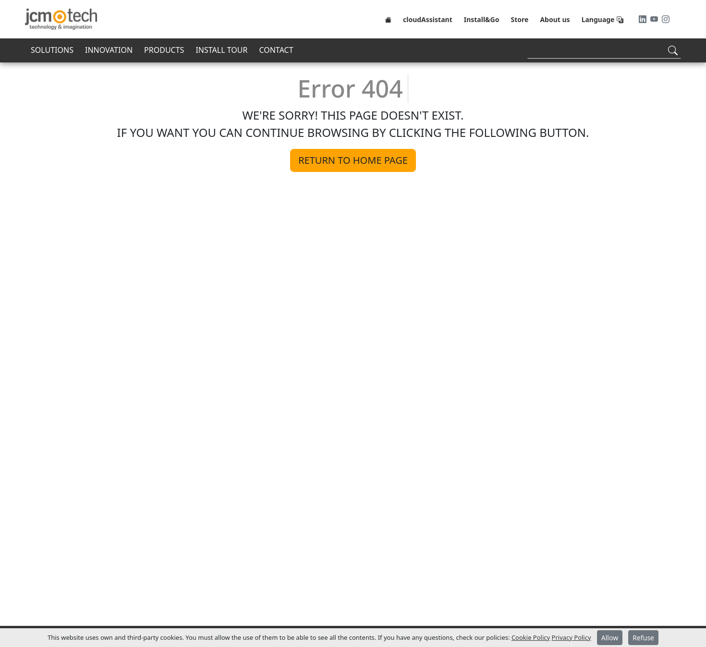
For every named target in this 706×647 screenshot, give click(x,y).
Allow (609, 637)
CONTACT (276, 50)
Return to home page (353, 160)
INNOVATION (109, 50)
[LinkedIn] (643, 19)
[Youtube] (655, 19)
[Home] (388, 19)
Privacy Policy (571, 637)
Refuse (643, 637)
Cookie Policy (530, 637)
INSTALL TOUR (221, 50)
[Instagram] (665, 19)
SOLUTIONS (52, 50)
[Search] (604, 50)
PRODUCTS (164, 50)
